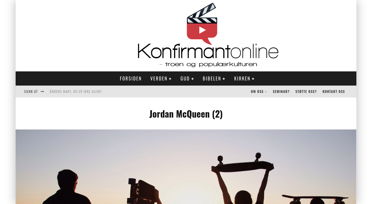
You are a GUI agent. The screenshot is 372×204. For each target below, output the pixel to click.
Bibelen (212, 78)
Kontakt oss (334, 91)
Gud (185, 78)
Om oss (257, 91)
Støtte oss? (306, 91)
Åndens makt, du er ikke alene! (76, 91)
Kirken (242, 78)
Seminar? (281, 91)
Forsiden (131, 78)
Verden (159, 78)
